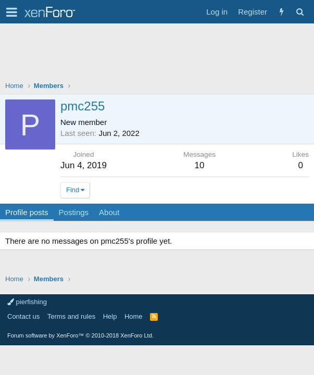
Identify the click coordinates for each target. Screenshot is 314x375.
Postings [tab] (74, 212)
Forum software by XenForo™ (80, 335)
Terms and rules (71, 316)
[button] (11, 12)
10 (200, 165)
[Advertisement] (157, 55)
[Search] (300, 11)
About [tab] (109, 212)
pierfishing (27, 302)
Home (133, 316)
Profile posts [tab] (26, 212)
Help (110, 316)
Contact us (23, 316)
